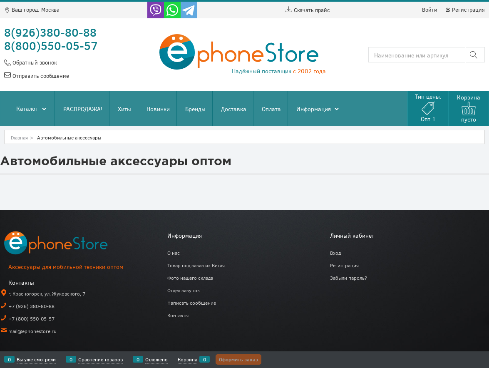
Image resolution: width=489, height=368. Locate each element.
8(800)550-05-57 (51, 45)
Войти (429, 9)
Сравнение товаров (100, 359)
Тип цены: (428, 107)
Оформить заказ (238, 359)
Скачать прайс (307, 10)
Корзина (187, 359)
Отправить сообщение (40, 76)
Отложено (156, 359)
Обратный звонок (34, 62)
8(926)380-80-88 (50, 32)
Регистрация (465, 9)
